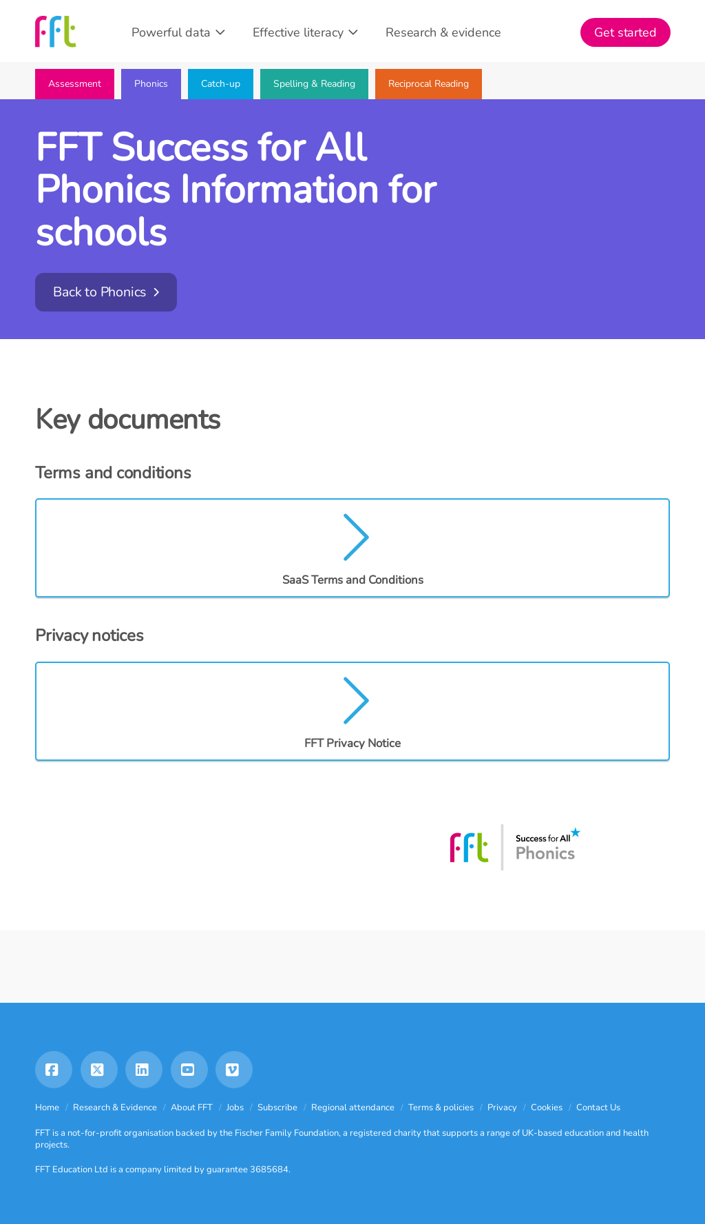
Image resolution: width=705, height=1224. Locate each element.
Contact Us (598, 1107)
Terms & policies (441, 1107)
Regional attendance (352, 1107)
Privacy (502, 1107)
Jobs (235, 1107)
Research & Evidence (115, 1107)
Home (47, 1107)
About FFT (192, 1107)
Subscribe (277, 1107)
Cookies (546, 1107)
